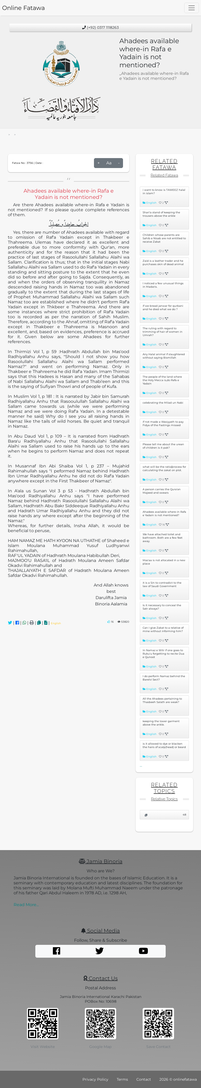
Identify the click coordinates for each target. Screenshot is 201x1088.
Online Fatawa (23, 8)
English (56, 623)
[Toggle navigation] (191, 8)
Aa (108, 162)
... (141, 765)
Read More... (26, 904)
